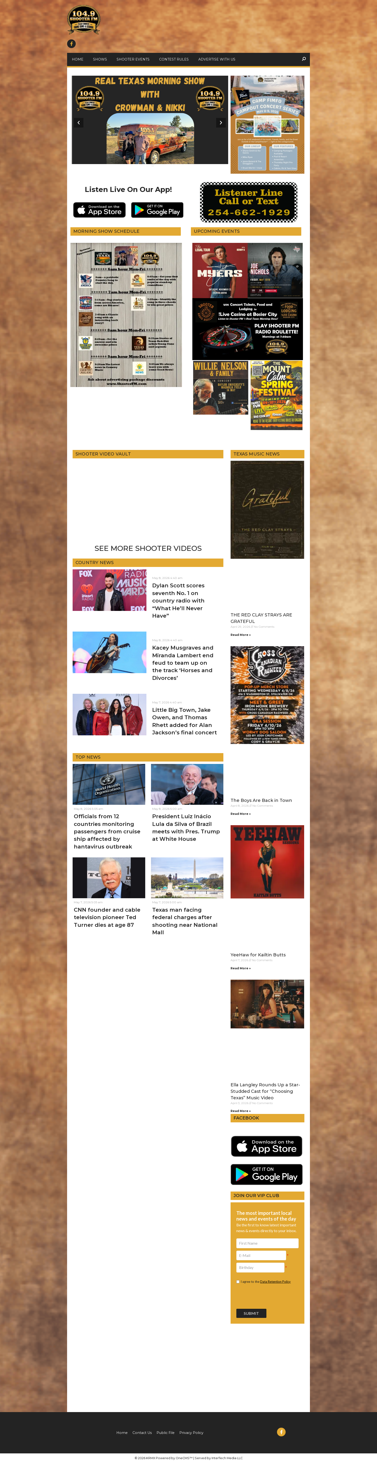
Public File (166, 1433)
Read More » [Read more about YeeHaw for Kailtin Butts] (241, 968)
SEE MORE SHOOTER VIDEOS (148, 548)
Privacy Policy (191, 1433)
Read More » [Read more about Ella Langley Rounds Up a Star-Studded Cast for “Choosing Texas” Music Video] (241, 1111)
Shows (100, 59)
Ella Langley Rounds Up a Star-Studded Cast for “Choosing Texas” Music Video (265, 1091)
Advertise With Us (216, 59)
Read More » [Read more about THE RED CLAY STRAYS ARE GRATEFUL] (241, 635)
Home (77, 59)
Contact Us (142, 1433)
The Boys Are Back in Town (261, 800)
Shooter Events (133, 59)
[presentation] (267, 1295)
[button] (146, 165)
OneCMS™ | (185, 1458)
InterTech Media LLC (227, 1458)
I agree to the (266, 1282)
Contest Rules (174, 59)
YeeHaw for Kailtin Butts (258, 955)
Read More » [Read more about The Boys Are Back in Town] (241, 814)
